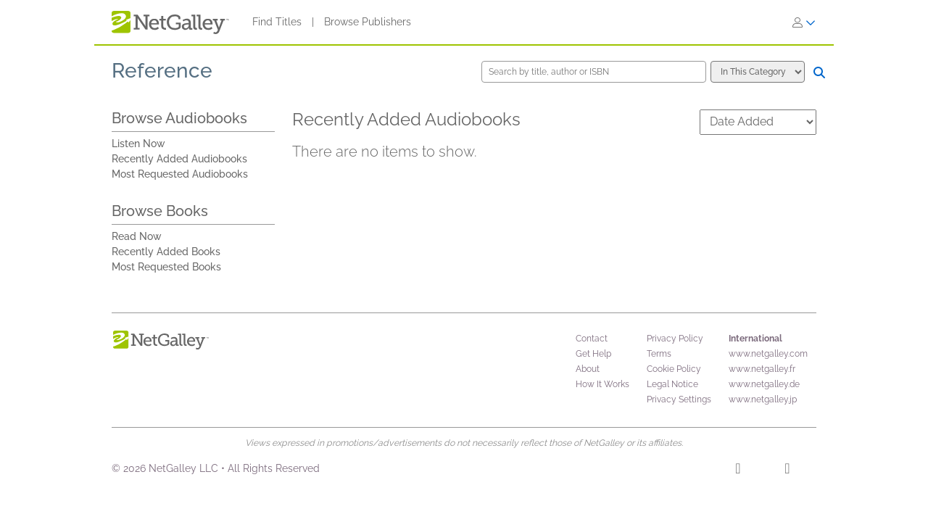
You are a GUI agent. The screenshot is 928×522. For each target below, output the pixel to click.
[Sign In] (804, 22)
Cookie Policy (674, 369)
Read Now (137, 236)
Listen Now (138, 143)
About (588, 369)
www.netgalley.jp (763, 399)
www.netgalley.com (768, 354)
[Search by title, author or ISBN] (593, 72)
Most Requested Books (166, 267)
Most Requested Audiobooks (180, 174)
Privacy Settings (679, 399)
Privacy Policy (675, 339)
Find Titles (277, 22)
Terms (659, 354)
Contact (592, 339)
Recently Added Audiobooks (179, 159)
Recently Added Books (166, 251)
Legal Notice (672, 384)
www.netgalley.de (764, 384)
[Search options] (757, 72)
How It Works (602, 384)
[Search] (819, 72)
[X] (787, 470)
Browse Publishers (367, 22)
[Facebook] (737, 470)
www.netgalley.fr (762, 369)
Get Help (593, 354)
